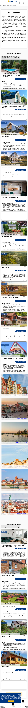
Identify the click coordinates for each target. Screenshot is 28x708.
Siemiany (4, 562)
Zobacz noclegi (21, 79)
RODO (2, 699)
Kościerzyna (4, 183)
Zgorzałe (3, 62)
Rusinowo (4, 653)
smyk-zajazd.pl (14, 1)
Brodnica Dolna (5, 344)
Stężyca (3, 153)
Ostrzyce (3, 253)
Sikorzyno (4, 284)
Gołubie (3, 92)
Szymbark (4, 123)
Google (19, 694)
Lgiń (3, 622)
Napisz (27, 707)
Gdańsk (3, 531)
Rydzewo (4, 592)
